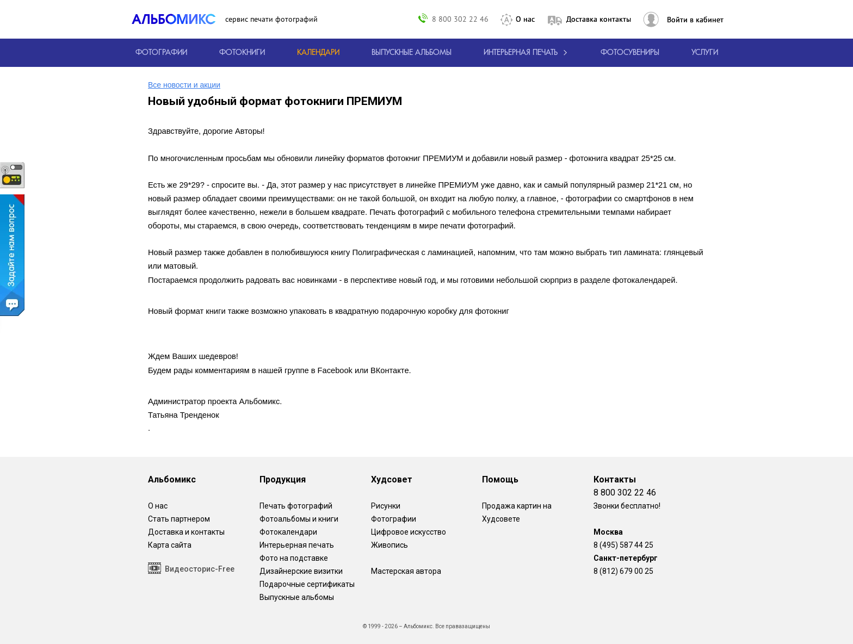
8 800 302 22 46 (460, 19)
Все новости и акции (184, 85)
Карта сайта (169, 545)
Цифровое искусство (408, 532)
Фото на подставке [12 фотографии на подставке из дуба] (293, 558)
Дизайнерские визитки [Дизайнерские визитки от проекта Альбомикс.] (301, 571)
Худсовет (391, 479)
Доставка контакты (598, 19)
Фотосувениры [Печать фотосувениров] (630, 52)
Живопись (389, 545)
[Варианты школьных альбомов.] (411, 53)
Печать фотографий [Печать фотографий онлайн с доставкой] (295, 505)
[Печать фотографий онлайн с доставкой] (161, 53)
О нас (525, 19)
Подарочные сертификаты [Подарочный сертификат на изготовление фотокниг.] (307, 584)
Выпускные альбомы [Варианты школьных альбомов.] (296, 597)
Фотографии (393, 519)
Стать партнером (179, 519)
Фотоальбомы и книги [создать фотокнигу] (298, 519)
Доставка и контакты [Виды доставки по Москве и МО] (186, 532)
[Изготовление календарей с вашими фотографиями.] (318, 53)
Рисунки (385, 505)
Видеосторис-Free (191, 568)
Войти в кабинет (695, 19)
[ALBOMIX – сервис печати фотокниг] (178, 19)
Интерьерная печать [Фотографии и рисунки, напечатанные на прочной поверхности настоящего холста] (296, 545)
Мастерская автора (406, 571)
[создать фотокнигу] (242, 53)
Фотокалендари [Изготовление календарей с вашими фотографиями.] (288, 532)
